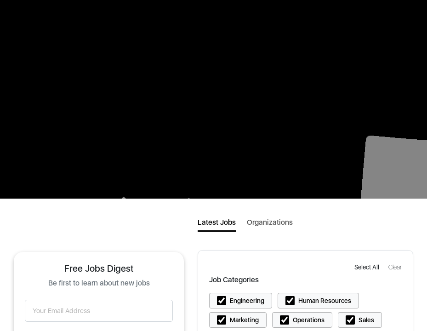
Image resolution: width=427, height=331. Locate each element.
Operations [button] (309, 320)
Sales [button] (366, 320)
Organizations (270, 222)
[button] (367, 267)
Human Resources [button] (324, 300)
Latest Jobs (217, 222)
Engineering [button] (247, 300)
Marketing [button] (244, 320)
